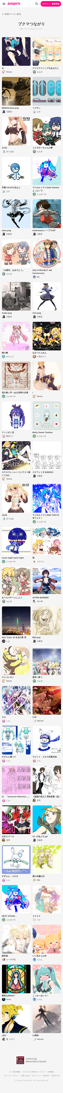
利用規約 (50, 1072)
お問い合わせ (26, 1076)
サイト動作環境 (14, 1072)
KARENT (46, 1076)
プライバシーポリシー (11, 1076)
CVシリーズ (36, 1076)
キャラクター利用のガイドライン (34, 1072)
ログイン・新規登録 (50, 4)
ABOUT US (55, 1076)
